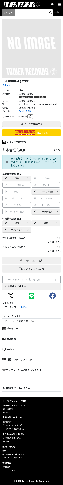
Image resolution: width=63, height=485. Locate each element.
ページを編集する (31, 124)
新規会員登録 (7, 409)
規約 (4, 450)
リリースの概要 (46, 191)
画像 (17, 178)
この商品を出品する (31, 286)
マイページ (7, 412)
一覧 (56, 12)
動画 (17, 223)
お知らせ (6, 441)
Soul (21, 111)
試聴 (46, 223)
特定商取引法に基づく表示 (13, 454)
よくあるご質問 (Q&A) (11, 438)
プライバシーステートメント (14, 457)
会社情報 (6, 467)
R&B (28, 111)
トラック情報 (46, 211)
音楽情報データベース (11, 421)
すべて (7, 12)
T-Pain (6, 85)
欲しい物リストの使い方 (12, 425)
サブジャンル (17, 229)
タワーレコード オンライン (13, 405)
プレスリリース (8, 470)
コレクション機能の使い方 (13, 428)
